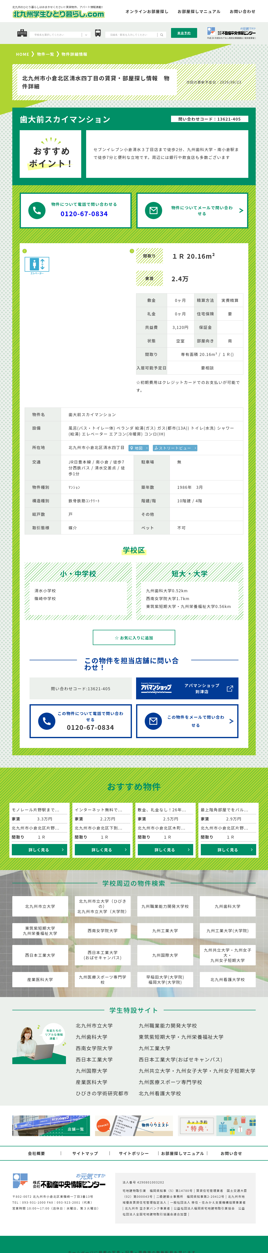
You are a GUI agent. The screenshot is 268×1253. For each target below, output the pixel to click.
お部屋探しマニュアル (183, 1153)
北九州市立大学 (40, 906)
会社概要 (36, 1153)
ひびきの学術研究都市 (102, 1093)
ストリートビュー (175, 448)
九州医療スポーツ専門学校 (102, 979)
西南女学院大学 (103, 930)
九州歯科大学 (228, 906)
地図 (139, 448)
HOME (22, 54)
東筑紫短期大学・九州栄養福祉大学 (181, 1036)
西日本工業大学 (40, 955)
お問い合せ (231, 1153)
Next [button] (131, 251)
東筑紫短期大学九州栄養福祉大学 (40, 930)
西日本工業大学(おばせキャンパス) (103, 954)
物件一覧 (45, 54)
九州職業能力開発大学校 (165, 906)
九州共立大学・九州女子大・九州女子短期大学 (228, 955)
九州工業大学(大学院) (227, 930)
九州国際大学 (165, 955)
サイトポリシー (134, 1153)
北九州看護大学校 (227, 979)
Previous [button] (24, 251)
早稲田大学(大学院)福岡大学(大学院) (165, 979)
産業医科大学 (40, 979)
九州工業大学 (165, 930)
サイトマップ (85, 1153)
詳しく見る (39, 850)
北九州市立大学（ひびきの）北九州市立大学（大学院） (103, 906)
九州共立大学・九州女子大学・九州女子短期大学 (197, 1070)
